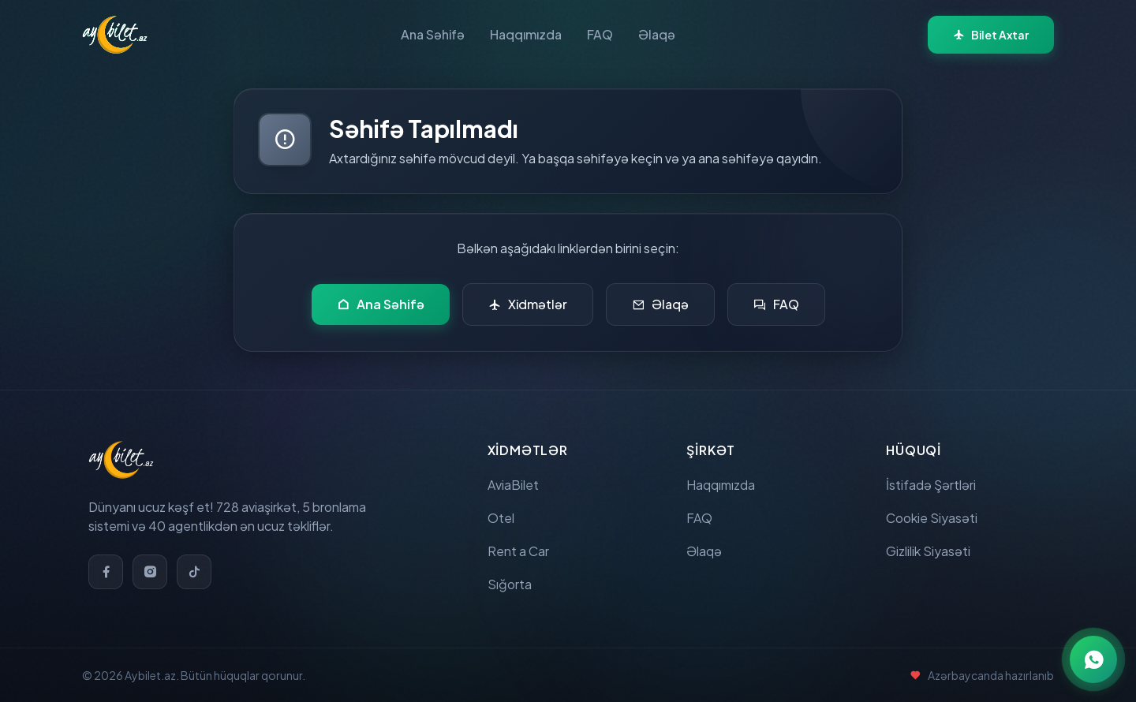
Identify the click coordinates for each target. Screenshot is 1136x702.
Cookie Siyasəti (931, 518)
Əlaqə (656, 34)
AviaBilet (513, 484)
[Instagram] (150, 572)
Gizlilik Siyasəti (928, 551)
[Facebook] (105, 572)
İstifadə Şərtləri (931, 484)
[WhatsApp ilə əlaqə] (1093, 659)
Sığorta (510, 584)
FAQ (600, 34)
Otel (501, 518)
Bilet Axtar (991, 35)
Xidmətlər (527, 304)
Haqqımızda (526, 34)
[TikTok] (194, 572)
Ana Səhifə (433, 34)
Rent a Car (518, 551)
